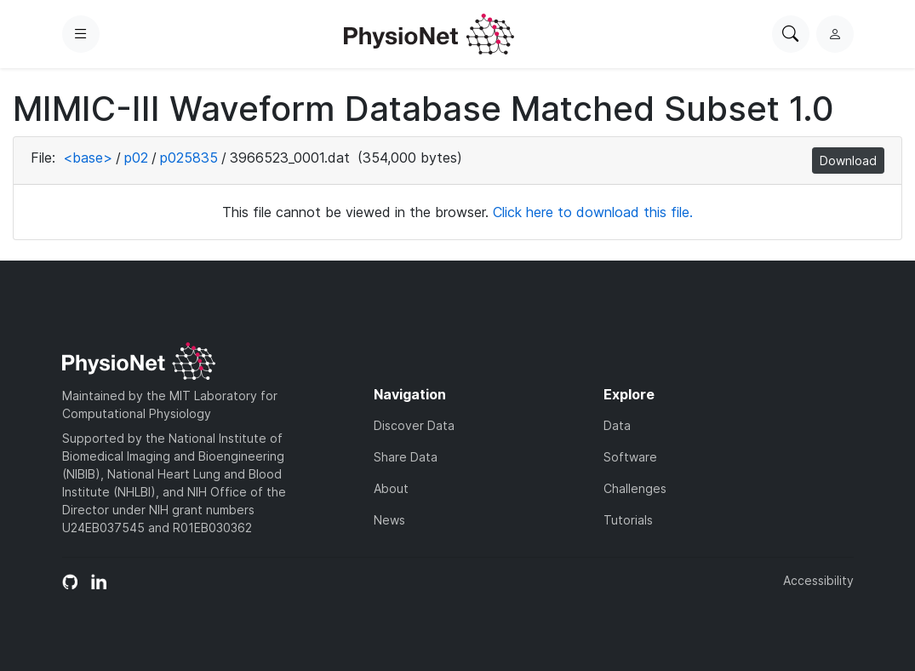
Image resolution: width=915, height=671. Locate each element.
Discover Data (414, 425)
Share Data (405, 457)
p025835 (189, 157)
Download (848, 160)
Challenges (634, 488)
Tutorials (628, 520)
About (391, 488)
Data (617, 425)
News (389, 520)
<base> (87, 157)
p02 (136, 157)
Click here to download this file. (593, 212)
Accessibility (818, 580)
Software (630, 457)
